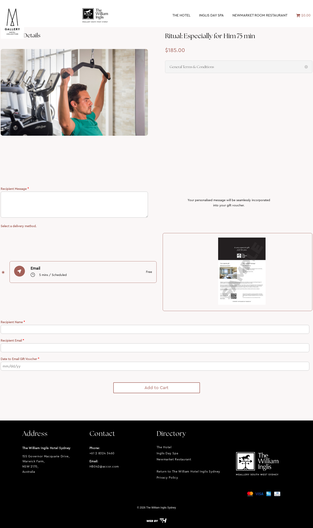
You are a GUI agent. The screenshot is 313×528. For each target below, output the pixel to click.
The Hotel (181, 15)
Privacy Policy (167, 477)
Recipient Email (12, 340)
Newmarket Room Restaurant (259, 15)
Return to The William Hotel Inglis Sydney (189, 471)
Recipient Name (13, 322)
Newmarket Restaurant (174, 459)
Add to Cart (156, 388)
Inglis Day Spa (211, 15)
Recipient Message (15, 189)
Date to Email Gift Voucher (20, 359)
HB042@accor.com (104, 466)
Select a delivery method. (19, 226)
